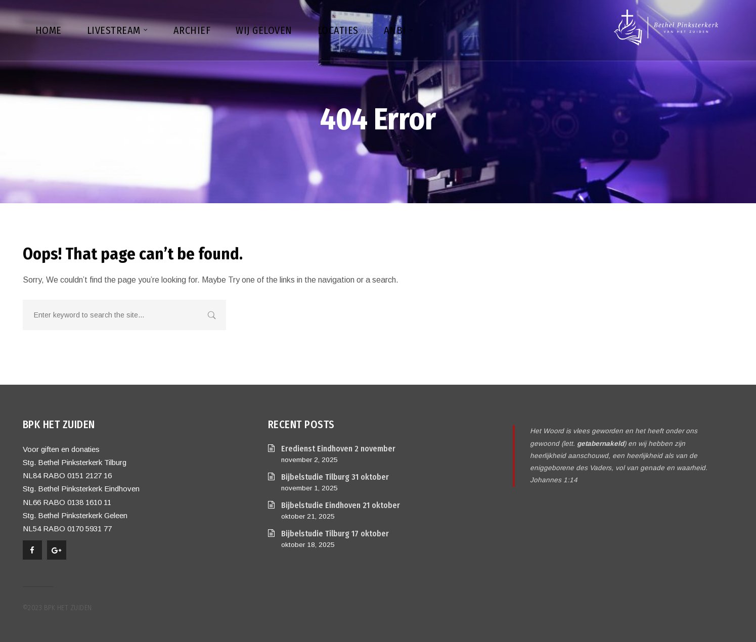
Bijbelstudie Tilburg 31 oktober (335, 477)
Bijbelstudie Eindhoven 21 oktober (340, 505)
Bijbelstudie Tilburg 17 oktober (335, 533)
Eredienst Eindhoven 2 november (338, 448)
